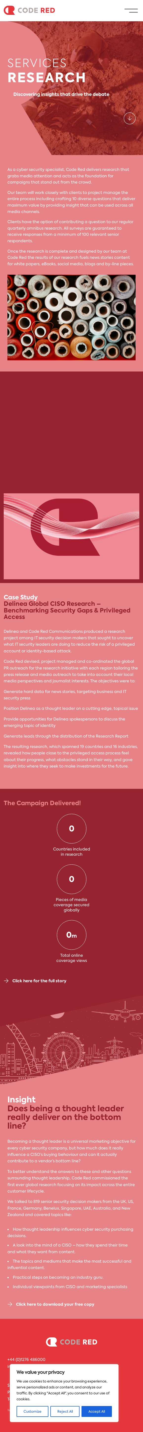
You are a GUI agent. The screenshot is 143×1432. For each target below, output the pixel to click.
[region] (64, 1393)
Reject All (65, 1411)
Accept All (96, 1411)
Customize (32, 1411)
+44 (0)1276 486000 (26, 1359)
